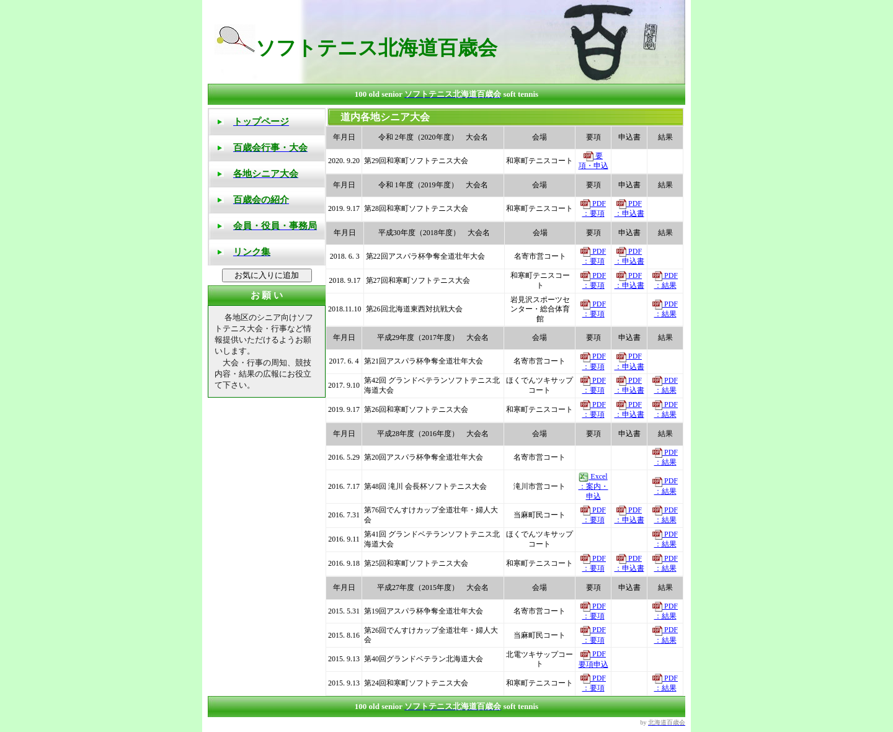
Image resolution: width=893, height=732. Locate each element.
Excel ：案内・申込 (593, 486)
